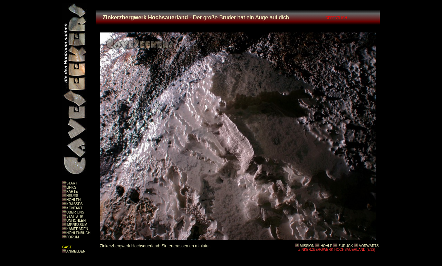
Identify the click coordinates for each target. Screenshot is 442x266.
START (71, 183)
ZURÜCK (345, 246)
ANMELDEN (76, 251)
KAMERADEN (77, 229)
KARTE (72, 191)
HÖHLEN (73, 200)
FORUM (72, 237)
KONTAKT (74, 208)
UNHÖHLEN (76, 220)
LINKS (71, 187)
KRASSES (74, 204)
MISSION (307, 246)
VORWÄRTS (368, 246)
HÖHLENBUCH (78, 233)
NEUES (72, 196)
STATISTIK (74, 216)
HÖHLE (326, 246)
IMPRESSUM (76, 225)
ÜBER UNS (75, 212)
